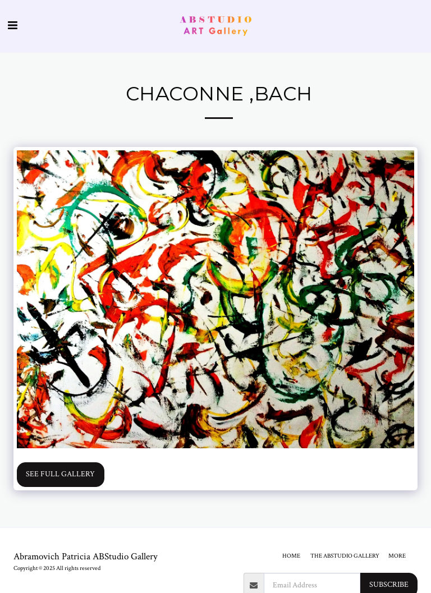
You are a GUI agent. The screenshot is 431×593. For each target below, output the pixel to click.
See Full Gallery (60, 474)
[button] (12, 26)
